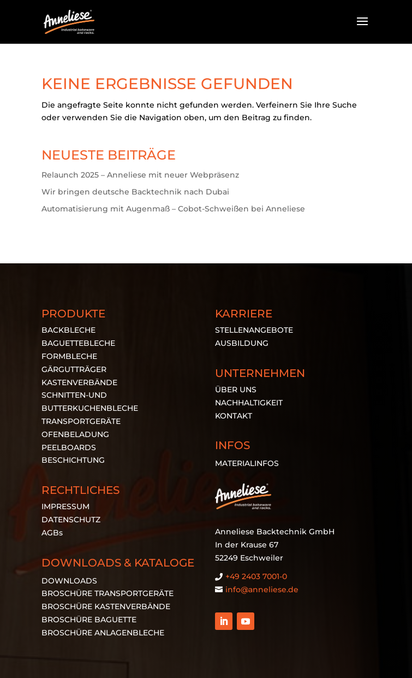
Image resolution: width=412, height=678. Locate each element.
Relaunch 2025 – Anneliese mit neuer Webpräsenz (140, 175)
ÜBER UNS (235, 389)
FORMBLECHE (69, 356)
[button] (19, 658)
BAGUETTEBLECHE (78, 343)
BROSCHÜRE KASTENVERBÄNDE (105, 606)
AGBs (52, 533)
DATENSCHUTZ (70, 519)
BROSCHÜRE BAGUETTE (88, 619)
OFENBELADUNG (75, 434)
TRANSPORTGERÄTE (81, 421)
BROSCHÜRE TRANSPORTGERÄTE (107, 593)
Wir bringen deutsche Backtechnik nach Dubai (135, 192)
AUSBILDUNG (241, 343)
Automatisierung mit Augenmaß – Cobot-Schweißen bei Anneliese (173, 209)
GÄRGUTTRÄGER (73, 369)
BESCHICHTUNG (73, 460)
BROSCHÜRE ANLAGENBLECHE (102, 633)
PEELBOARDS (68, 447)
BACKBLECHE (68, 330)
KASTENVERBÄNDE (79, 382)
